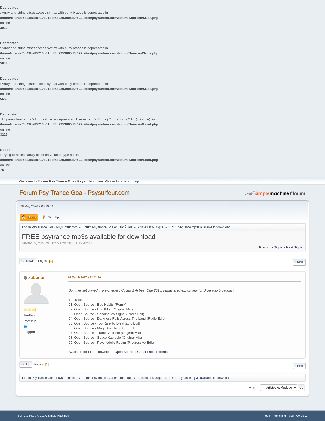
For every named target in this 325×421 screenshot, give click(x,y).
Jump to (253, 387)
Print (299, 262)
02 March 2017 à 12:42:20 (84, 277)
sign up (133, 181)
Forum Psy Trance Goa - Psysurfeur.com (74, 192)
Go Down (27, 261)
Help (268, 415)
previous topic (271, 247)
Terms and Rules (283, 415)
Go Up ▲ (301, 415)
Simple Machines (58, 415)
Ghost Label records (152, 352)
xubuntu (36, 277)
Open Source (125, 352)
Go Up (25, 364)
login (119, 181)
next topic (294, 247)
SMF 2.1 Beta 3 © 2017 (32, 415)
